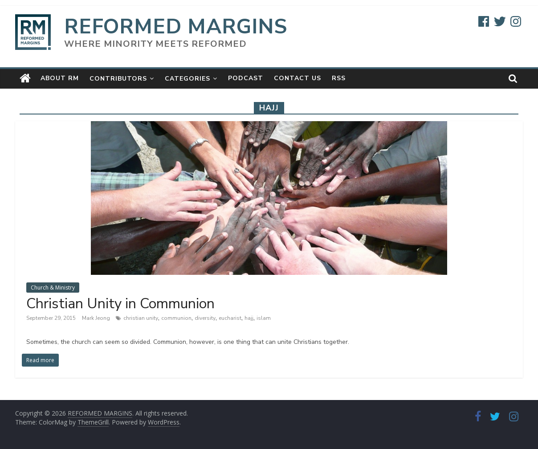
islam (264, 318)
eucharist (230, 318)
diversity (205, 318)
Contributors (118, 78)
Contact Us (297, 78)
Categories (187, 78)
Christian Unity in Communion (120, 303)
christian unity (140, 318)
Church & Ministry (53, 287)
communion (176, 318)
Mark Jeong (96, 318)
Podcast (245, 78)
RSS (339, 78)
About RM (60, 78)
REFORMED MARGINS (175, 26)
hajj (249, 318)
